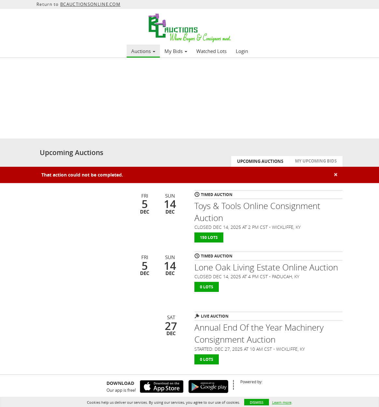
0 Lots (206, 287)
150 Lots (209, 237)
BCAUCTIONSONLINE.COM (90, 4)
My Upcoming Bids (316, 161)
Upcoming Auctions (260, 161)
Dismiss (256, 402)
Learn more (281, 402)
